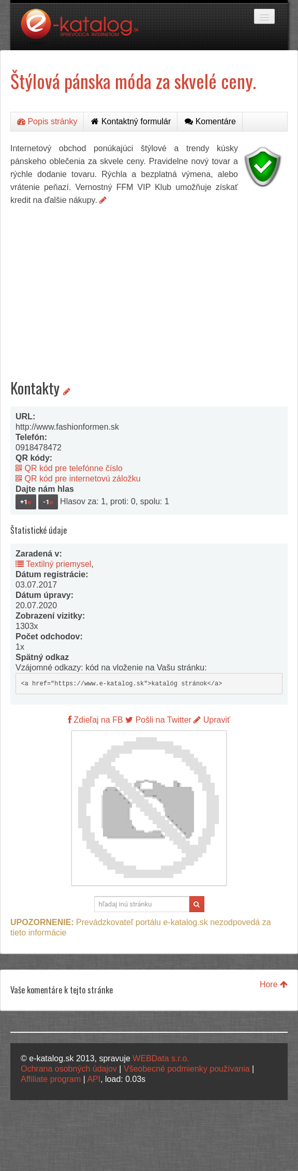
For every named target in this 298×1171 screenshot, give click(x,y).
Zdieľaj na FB (95, 719)
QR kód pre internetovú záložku (78, 478)
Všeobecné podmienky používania (187, 1068)
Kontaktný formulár (131, 121)
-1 (48, 502)
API (93, 1079)
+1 (26, 502)
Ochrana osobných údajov (69, 1068)
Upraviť (211, 719)
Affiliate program (51, 1079)
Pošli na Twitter (158, 719)
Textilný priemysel (53, 564)
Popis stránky (47, 121)
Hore (274, 984)
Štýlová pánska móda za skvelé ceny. (133, 80)
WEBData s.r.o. (160, 1058)
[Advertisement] (149, 284)
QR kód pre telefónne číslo (69, 468)
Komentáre (210, 121)
